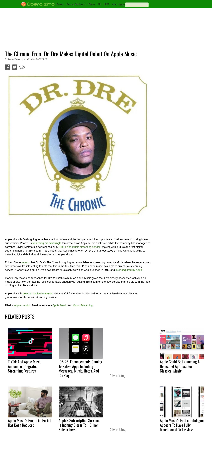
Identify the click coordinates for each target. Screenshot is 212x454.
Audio (26, 305)
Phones (92, 4)
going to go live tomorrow (37, 293)
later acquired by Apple (129, 269)
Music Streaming (83, 305)
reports (25, 262)
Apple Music (60, 305)
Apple (17, 305)
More (114, 4)
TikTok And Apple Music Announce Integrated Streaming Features (24, 366)
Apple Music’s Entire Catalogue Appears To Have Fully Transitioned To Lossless (182, 424)
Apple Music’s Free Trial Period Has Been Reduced (29, 422)
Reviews (60, 4)
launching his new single (47, 243)
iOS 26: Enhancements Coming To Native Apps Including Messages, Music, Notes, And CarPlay (80, 368)
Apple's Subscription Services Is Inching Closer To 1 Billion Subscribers (79, 424)
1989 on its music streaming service (79, 246)
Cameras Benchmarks (76, 4)
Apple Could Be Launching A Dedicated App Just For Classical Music (180, 366)
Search (122, 4)
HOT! (107, 4)
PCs (99, 4)
